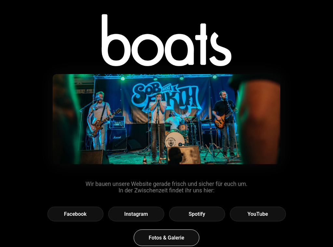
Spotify (197, 214)
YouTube (257, 214)
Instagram (136, 214)
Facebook (75, 214)
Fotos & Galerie (166, 238)
